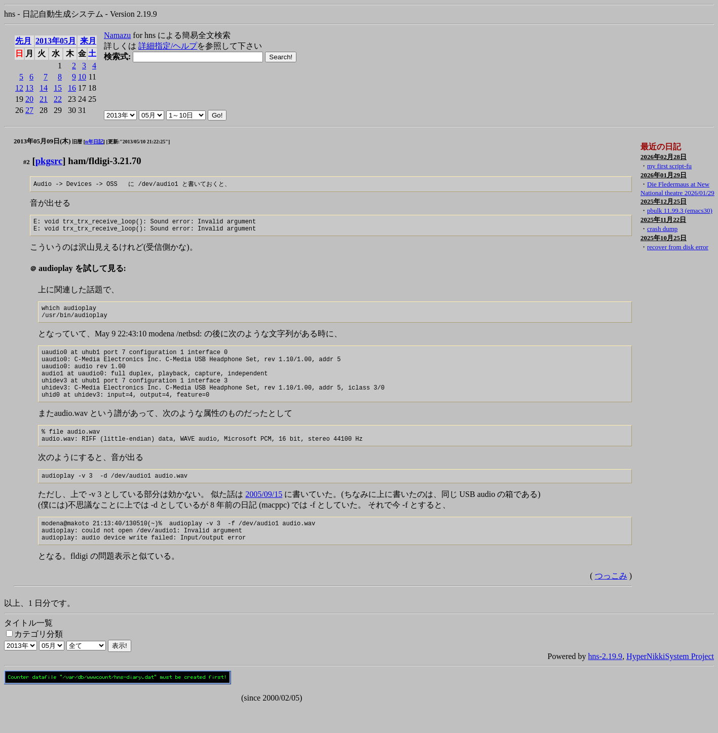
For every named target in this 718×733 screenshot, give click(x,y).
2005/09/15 (263, 516)
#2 (26, 162)
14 (44, 88)
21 (44, 99)
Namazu (117, 35)
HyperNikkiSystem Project (670, 682)
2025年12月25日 (663, 201)
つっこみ (611, 602)
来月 (88, 40)
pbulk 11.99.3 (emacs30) (679, 210)
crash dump (662, 229)
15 (58, 88)
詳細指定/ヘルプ (167, 46)
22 (58, 99)
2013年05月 (55, 40)
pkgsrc (49, 161)
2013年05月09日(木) (42, 141)
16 (72, 88)
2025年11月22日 (663, 219)
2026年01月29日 (663, 175)
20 (29, 99)
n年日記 (94, 141)
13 (29, 88)
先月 (23, 40)
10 (82, 76)
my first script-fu (669, 166)
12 (19, 88)
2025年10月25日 (663, 238)
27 (29, 110)
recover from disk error (677, 247)
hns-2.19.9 (605, 682)
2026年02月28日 (663, 157)
